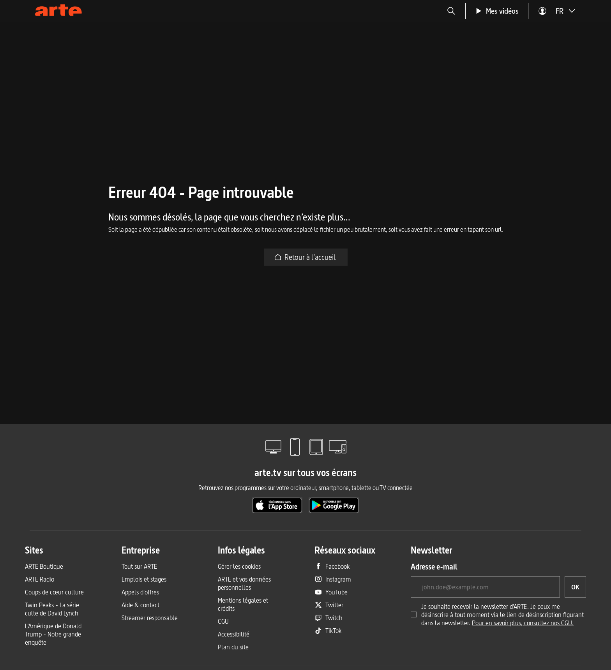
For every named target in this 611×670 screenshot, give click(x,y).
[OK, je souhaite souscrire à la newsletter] (575, 587)
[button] (451, 11)
